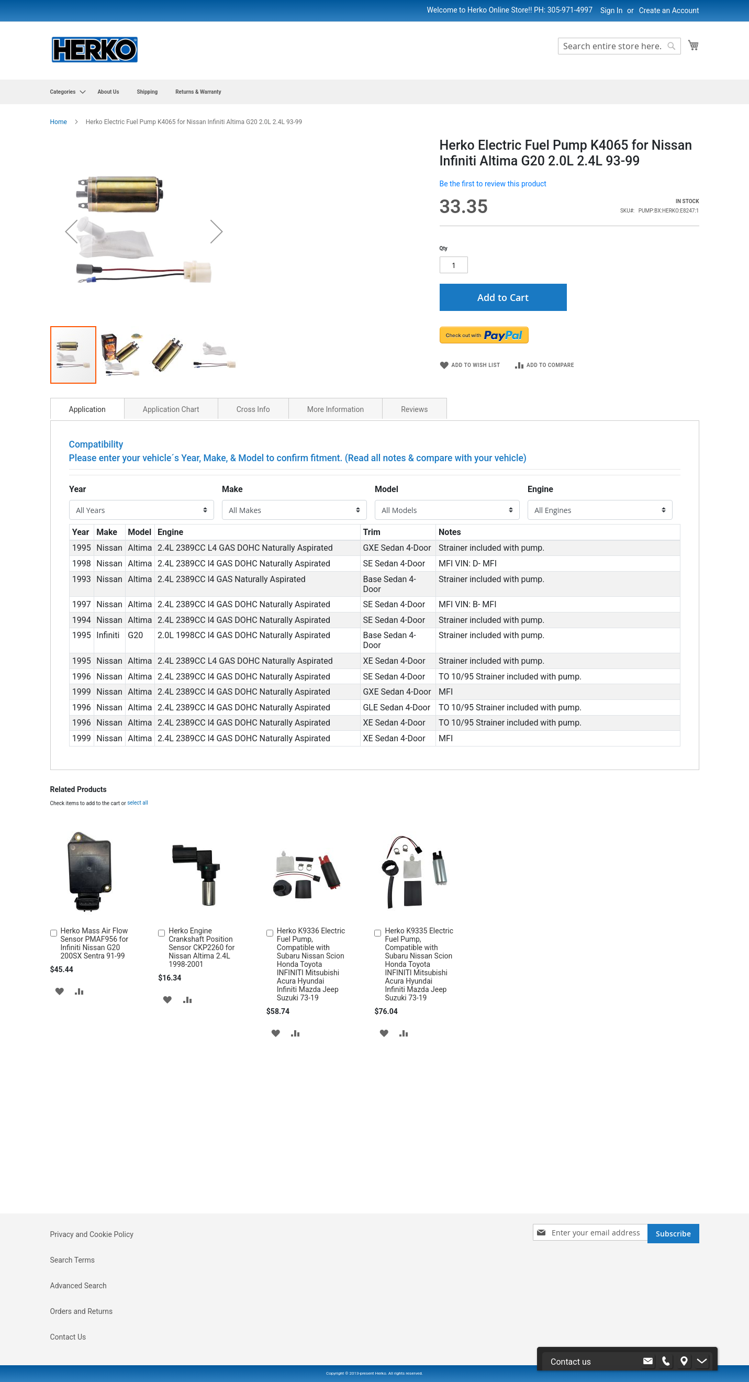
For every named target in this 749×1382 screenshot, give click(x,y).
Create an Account (669, 10)
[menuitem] (65, 92)
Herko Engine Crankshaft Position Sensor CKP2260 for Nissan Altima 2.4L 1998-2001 (201, 1126)
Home (58, 122)
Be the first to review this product (493, 184)
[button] (120, 534)
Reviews (414, 588)
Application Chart (171, 588)
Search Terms (72, 1320)
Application (87, 588)
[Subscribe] (673, 1293)
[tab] (87, 587)
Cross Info (253, 588)
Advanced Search (78, 1345)
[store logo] (94, 50)
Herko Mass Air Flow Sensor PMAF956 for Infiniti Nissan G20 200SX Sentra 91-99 (95, 1122)
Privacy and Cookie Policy (91, 1294)
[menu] (375, 92)
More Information (335, 588)
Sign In (611, 10)
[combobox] (619, 46)
